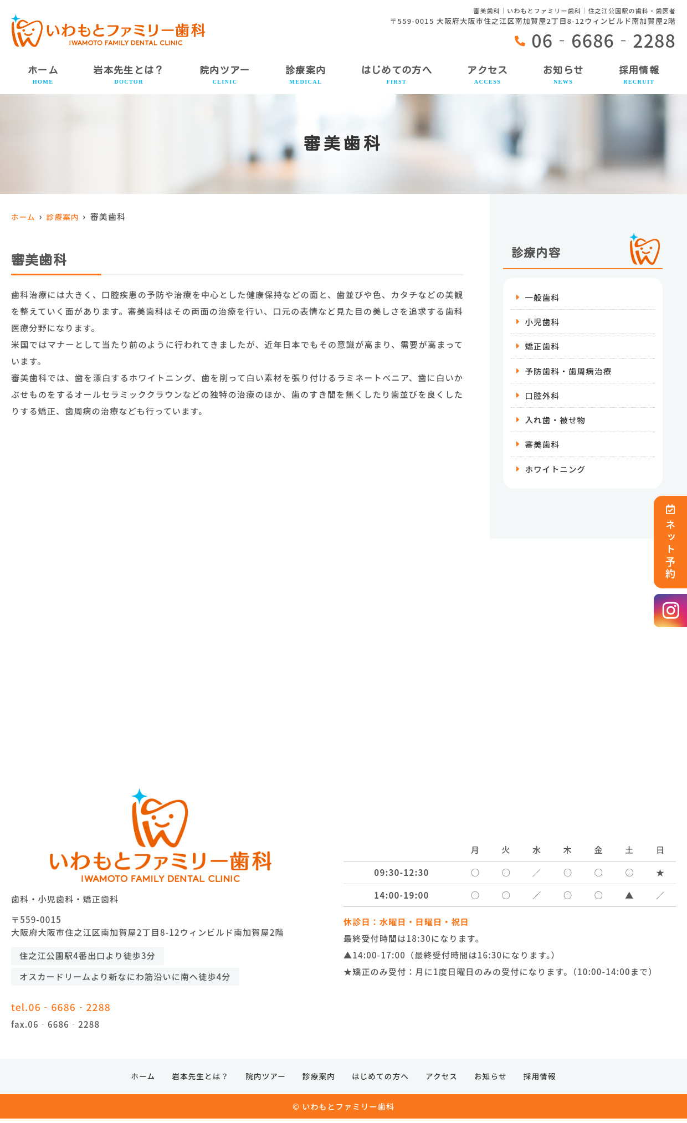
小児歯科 (543, 322)
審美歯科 (543, 447)
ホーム (43, 75)
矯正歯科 (543, 347)
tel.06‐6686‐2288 (103, 1006)
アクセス (487, 75)
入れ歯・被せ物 (556, 422)
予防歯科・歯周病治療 (569, 372)
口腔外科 (543, 397)
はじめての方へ (397, 75)
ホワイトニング (556, 472)
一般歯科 (543, 297)
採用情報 (639, 75)
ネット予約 (670, 542)
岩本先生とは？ (129, 75)
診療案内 (305, 75)
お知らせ (563, 75)
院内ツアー (224, 75)
